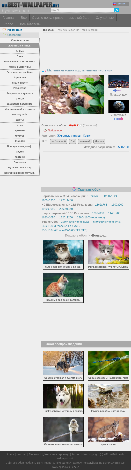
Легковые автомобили (19, 72)
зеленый (84, 141)
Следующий (118, 110)
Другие (20, 151)
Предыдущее (118, 85)
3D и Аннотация (19, 40)
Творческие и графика (20, 93)
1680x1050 (48, 217)
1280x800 (98, 213)
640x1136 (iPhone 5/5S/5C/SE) (60, 226)
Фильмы (20, 141)
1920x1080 (48, 208)
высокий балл (79, 17)
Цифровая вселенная (20, 104)
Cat (72, 141)
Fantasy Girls (19, 114)
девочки (20, 130)
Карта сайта (79, 454)
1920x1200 (66, 217)
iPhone (8, 24)
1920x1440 (66, 200)
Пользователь (29, 24)
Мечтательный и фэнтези (20, 109)
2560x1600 (123, 147)
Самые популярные (47, 17)
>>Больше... (97, 235)
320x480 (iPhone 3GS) (75, 221)
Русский (119, 3)
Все (24, 17)
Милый (20, 98)
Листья (99, 141)
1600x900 (117, 204)
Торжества (20, 77)
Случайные (105, 17)
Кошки (94, 30)
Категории (12, 34)
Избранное (55, 130)
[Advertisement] (86, 58)
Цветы (20, 119)
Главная (9, 17)
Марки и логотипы (20, 66)
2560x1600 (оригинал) (91, 217)
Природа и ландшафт (20, 146)
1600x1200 (48, 200)
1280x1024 (110, 196)
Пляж (20, 56)
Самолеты (20, 162)
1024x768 (93, 196)
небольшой (59, 141)
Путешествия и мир (19, 167)
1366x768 (101, 204)
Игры (20, 125)
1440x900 (114, 213)
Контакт (22, 454)
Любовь (20, 135)
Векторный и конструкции (19, 172)
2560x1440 (66, 208)
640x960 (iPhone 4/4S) (107, 221)
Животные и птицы (19, 45)
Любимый (35, 454)
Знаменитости (19, 82)
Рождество (19, 88)
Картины (20, 157)
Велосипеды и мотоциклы (19, 61)
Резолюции (12, 29)
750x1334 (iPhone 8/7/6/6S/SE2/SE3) (64, 230)
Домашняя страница (56, 454)
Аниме (20, 51)
